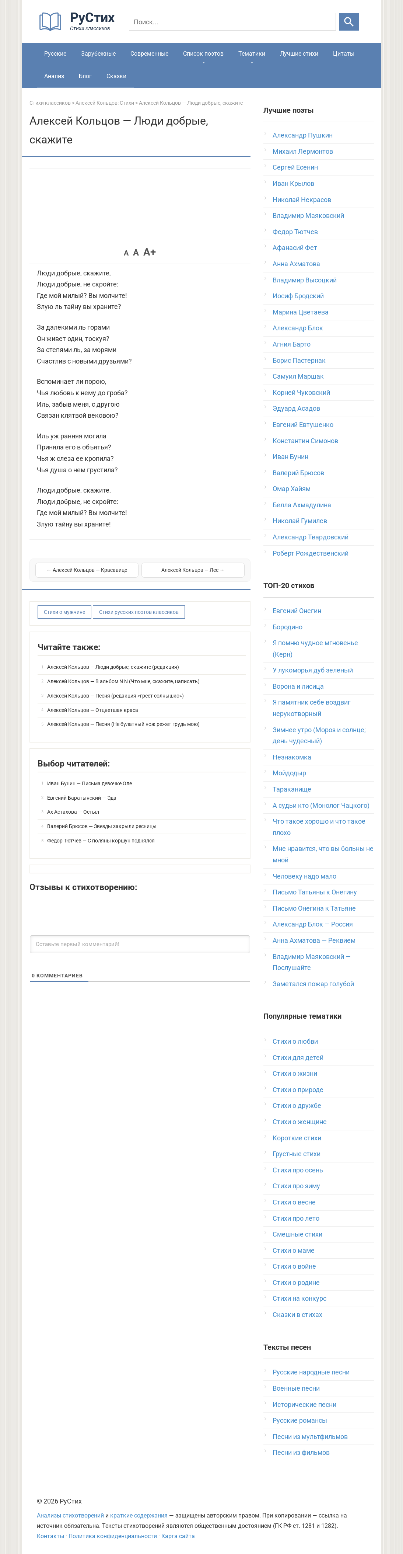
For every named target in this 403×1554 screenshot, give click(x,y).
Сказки (116, 76)
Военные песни (296, 1388)
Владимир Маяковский (308, 215)
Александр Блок (298, 328)
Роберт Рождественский (310, 553)
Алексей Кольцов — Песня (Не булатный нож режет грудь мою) (123, 724)
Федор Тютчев (295, 232)
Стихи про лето (296, 1218)
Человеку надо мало (304, 876)
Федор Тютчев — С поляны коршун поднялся (101, 841)
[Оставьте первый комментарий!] (140, 944)
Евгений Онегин (297, 611)
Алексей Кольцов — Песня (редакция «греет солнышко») (115, 696)
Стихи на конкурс (299, 1298)
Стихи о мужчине (64, 612)
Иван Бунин (290, 456)
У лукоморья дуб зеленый (313, 670)
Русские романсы (300, 1420)
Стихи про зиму (296, 1186)
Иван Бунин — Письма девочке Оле (89, 783)
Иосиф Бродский (298, 296)
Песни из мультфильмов (310, 1436)
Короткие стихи (297, 1138)
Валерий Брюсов (298, 473)
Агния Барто (292, 344)
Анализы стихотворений (70, 1515)
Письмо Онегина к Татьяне (314, 908)
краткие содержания (139, 1515)
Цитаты (343, 53)
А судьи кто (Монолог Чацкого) (321, 805)
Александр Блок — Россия (313, 924)
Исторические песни (304, 1404)
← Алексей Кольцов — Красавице (86, 570)
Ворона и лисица (298, 686)
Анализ (54, 76)
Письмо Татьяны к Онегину (315, 892)
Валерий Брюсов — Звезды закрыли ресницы (102, 826)
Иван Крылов (293, 183)
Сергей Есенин (295, 167)
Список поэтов (203, 53)
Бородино (287, 627)
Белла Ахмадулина (302, 505)
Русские (55, 53)
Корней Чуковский (301, 392)
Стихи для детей (298, 1057)
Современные (149, 53)
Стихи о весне (294, 1202)
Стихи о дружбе (297, 1105)
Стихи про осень (298, 1170)
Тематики (251, 53)
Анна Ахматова (296, 264)
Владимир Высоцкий (305, 280)
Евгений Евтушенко (303, 424)
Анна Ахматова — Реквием (314, 940)
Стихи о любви (295, 1041)
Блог (85, 76)
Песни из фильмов (301, 1452)
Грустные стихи (296, 1154)
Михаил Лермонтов (303, 151)
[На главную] (79, 29)
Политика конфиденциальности (113, 1536)
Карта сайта (178, 1536)
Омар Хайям (292, 489)
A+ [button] (149, 252)
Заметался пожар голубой (313, 984)
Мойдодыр (289, 773)
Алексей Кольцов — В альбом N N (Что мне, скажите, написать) (123, 681)
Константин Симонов (305, 441)
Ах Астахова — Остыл (73, 812)
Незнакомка (292, 757)
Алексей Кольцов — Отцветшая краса (92, 710)
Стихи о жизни (295, 1073)
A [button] (126, 252)
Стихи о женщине (300, 1122)
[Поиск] (232, 22)
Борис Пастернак (299, 360)
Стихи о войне (294, 1266)
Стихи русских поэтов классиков (139, 612)
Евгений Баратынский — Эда (81, 798)
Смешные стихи (297, 1234)
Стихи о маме (294, 1250)
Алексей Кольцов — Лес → (193, 570)
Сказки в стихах (297, 1314)
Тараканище (292, 789)
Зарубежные (98, 53)
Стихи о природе (298, 1090)
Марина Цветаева (301, 312)
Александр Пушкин (303, 135)
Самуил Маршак (298, 376)
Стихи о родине (296, 1282)
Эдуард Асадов (296, 408)
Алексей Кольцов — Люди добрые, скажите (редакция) (113, 667)
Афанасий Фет (295, 247)
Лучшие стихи (299, 53)
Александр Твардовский (310, 537)
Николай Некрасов (302, 200)
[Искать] (349, 22)
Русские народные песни (311, 1372)
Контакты (50, 1536)
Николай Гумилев (300, 521)
